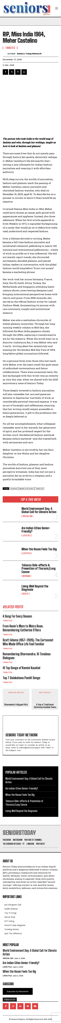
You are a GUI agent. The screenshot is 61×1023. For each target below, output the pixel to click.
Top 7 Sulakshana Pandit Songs (21, 678)
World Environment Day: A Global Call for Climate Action (39, 510)
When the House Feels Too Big (39, 549)
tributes (39, 488)
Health (25, 594)
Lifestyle (27, 535)
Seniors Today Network (29, 53)
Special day (27, 516)
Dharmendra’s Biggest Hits (16, 704)
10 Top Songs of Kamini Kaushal (21, 668)
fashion (14, 488)
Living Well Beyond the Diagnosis (35, 587)
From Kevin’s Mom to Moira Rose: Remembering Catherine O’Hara (23, 628)
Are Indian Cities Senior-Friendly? (36, 529)
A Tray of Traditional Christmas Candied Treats (45, 705)
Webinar (26, 576)
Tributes (7, 620)
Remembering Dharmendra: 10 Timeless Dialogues (27, 656)
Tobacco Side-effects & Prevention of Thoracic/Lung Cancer (39, 568)
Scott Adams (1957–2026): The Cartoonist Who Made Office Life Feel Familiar (28, 642)
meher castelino (26, 488)
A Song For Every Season (17, 616)
